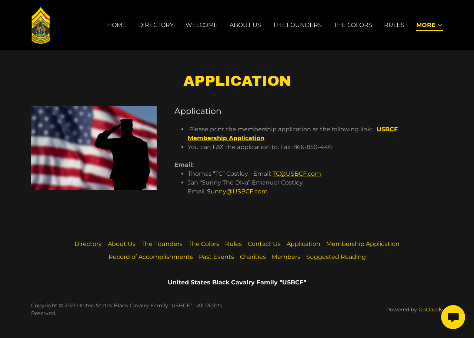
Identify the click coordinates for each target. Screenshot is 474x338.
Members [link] (286, 256)
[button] (429, 26)
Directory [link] (156, 24)
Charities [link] (253, 256)
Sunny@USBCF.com (237, 191)
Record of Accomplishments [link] (151, 256)
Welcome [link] (202, 24)
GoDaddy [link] (430, 309)
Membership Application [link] (363, 243)
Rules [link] (394, 24)
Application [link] (303, 243)
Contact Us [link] (264, 243)
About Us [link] (245, 24)
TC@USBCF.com (297, 173)
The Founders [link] (297, 24)
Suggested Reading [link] (336, 256)
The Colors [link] (353, 24)
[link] (40, 24)
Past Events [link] (216, 256)
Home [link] (116, 24)
